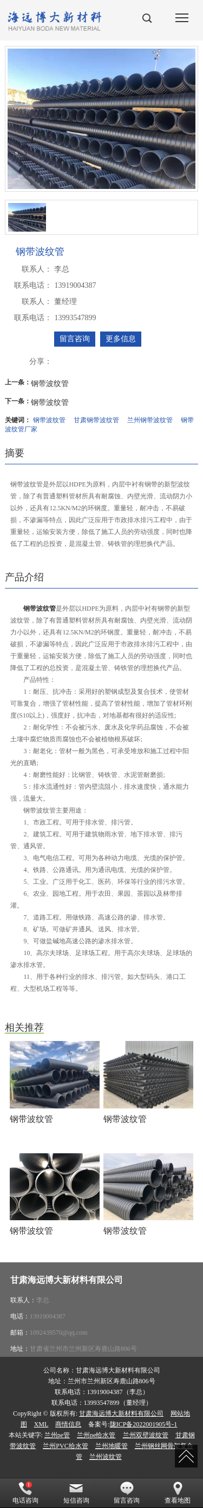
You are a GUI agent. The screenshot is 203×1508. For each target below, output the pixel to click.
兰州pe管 (57, 1435)
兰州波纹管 (105, 1456)
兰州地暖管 (111, 1446)
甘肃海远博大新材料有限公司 (121, 1413)
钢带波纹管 (50, 383)
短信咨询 (76, 1493)
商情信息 (68, 1424)
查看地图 (178, 1493)
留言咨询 (75, 339)
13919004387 (48, 1316)
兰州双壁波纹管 (145, 1435)
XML (41, 1424)
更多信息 (121, 339)
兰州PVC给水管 (65, 1446)
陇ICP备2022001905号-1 (144, 1424)
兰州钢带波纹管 (150, 420)
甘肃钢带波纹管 (96, 420)
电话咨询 (25, 1493)
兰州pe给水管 (96, 1435)
